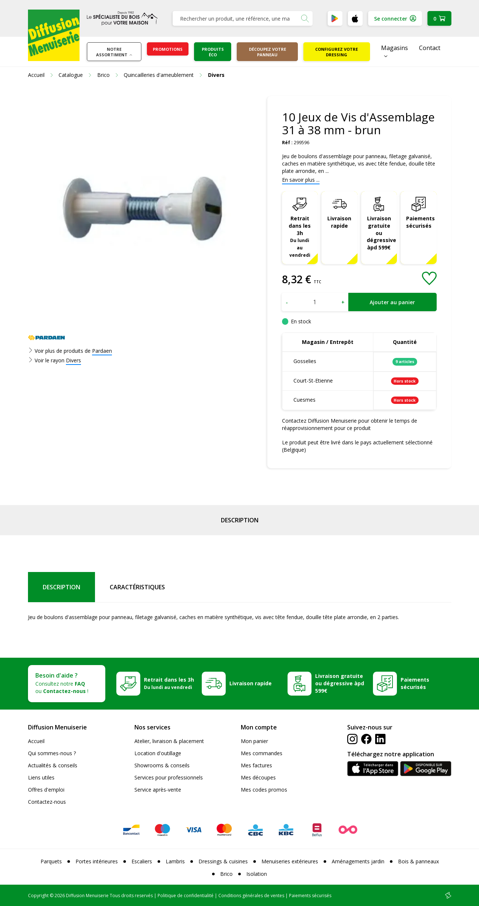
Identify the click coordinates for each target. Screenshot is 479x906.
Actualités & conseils (52, 765)
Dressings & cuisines (223, 861)
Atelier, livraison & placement (169, 741)
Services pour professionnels (168, 777)
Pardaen (102, 350)
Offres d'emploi (46, 789)
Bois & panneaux (418, 861)
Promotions (168, 49)
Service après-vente (157, 789)
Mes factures (256, 765)
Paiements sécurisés (420, 222)
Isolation (256, 873)
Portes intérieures (96, 861)
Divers (73, 360)
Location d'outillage (157, 753)
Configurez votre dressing (336, 51)
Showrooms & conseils (162, 765)
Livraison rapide (339, 222)
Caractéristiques (137, 587)
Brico (226, 873)
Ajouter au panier (392, 302)
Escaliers (141, 861)
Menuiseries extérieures (289, 861)
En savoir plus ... (301, 179)
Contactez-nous (47, 801)
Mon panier (254, 741)
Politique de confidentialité (186, 895)
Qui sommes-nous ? (52, 753)
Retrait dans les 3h (300, 236)
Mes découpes (258, 777)
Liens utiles (41, 777)
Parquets (51, 861)
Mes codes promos (264, 789)
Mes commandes (261, 753)
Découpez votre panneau (267, 51)
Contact (429, 48)
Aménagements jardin (358, 861)
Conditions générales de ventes (251, 895)
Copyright (38, 895)
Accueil (36, 741)
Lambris (175, 861)
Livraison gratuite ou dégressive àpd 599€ (381, 233)
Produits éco (213, 51)
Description (239, 520)
